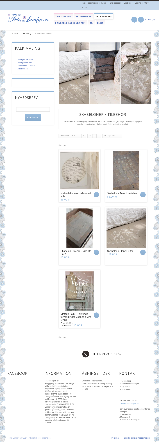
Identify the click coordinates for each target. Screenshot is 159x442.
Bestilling (127, 3)
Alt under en (23, 69)
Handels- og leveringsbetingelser (136, 438)
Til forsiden (114, 438)
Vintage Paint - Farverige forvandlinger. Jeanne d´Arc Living (76, 317)
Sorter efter (64, 136)
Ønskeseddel (115, 3)
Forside (15, 33)
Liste (99, 136)
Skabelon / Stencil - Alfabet (122, 193)
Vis (105, 136)
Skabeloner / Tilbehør (26, 66)
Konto (103, 3)
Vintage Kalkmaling (26, 59)
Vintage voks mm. (25, 62)
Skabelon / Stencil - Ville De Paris (76, 252)
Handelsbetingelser (90, 3)
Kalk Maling (26, 33)
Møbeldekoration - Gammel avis (76, 195)
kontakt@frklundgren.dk (129, 403)
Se (90, 136)
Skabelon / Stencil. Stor (120, 251)
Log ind (138, 3)
